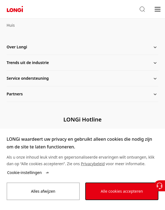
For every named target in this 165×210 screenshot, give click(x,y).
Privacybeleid (93, 163)
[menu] (157, 9)
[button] (142, 9)
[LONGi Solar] (15, 9)
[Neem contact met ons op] (159, 185)
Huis (11, 25)
